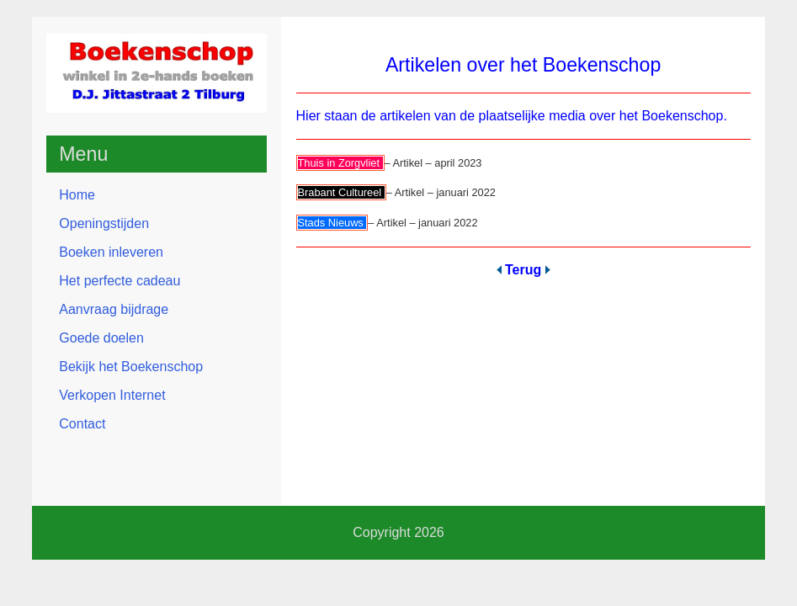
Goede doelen (101, 338)
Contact (82, 424)
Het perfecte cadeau (119, 281)
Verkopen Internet (112, 395)
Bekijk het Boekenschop (131, 366)
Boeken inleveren (111, 252)
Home (77, 195)
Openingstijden (104, 223)
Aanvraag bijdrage (113, 309)
